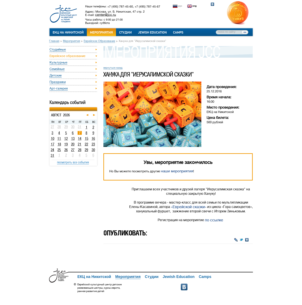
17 (52, 144)
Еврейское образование (99, 41)
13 (73, 138)
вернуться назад (112, 67)
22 (86, 144)
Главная (54, 41)
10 (52, 138)
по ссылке (214, 220)
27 (72, 150)
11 (59, 138)
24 (52, 150)
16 (93, 138)
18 (59, 144)
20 (72, 144)
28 (79, 150)
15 (86, 138)
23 (93, 144)
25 (59, 150)
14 (79, 138)
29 (86, 150)
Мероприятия (101, 32)
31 (52, 155)
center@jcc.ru (105, 14)
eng (195, 6)
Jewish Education (152, 32)
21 (79, 144)
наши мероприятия (177, 171)
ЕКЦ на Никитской (68, 32)
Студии (125, 32)
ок (244, 32)
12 (66, 138)
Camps (178, 32)
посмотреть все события (73, 162)
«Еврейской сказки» (188, 207)
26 (66, 150)
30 (93, 150)
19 (66, 144)
